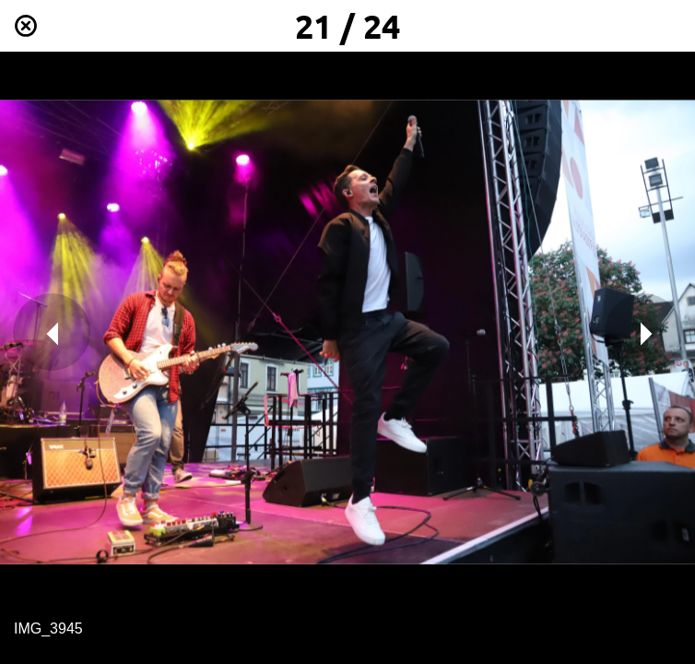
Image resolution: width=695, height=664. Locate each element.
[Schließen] (26, 26)
